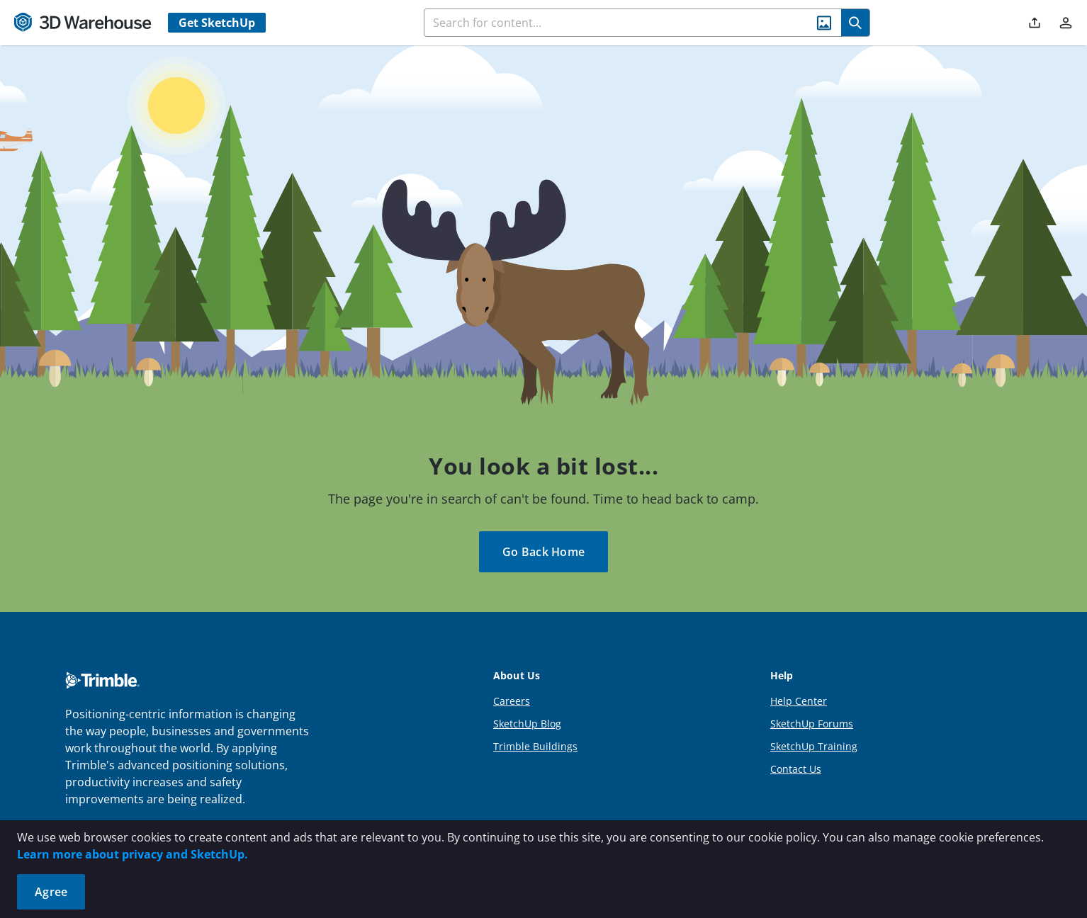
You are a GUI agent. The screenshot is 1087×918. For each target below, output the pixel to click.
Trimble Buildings (535, 746)
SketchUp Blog (527, 723)
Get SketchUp (217, 22)
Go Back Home (543, 552)
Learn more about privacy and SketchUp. (132, 854)
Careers (511, 701)
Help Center (798, 701)
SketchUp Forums (811, 723)
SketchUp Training (813, 746)
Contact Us (795, 769)
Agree (51, 892)
